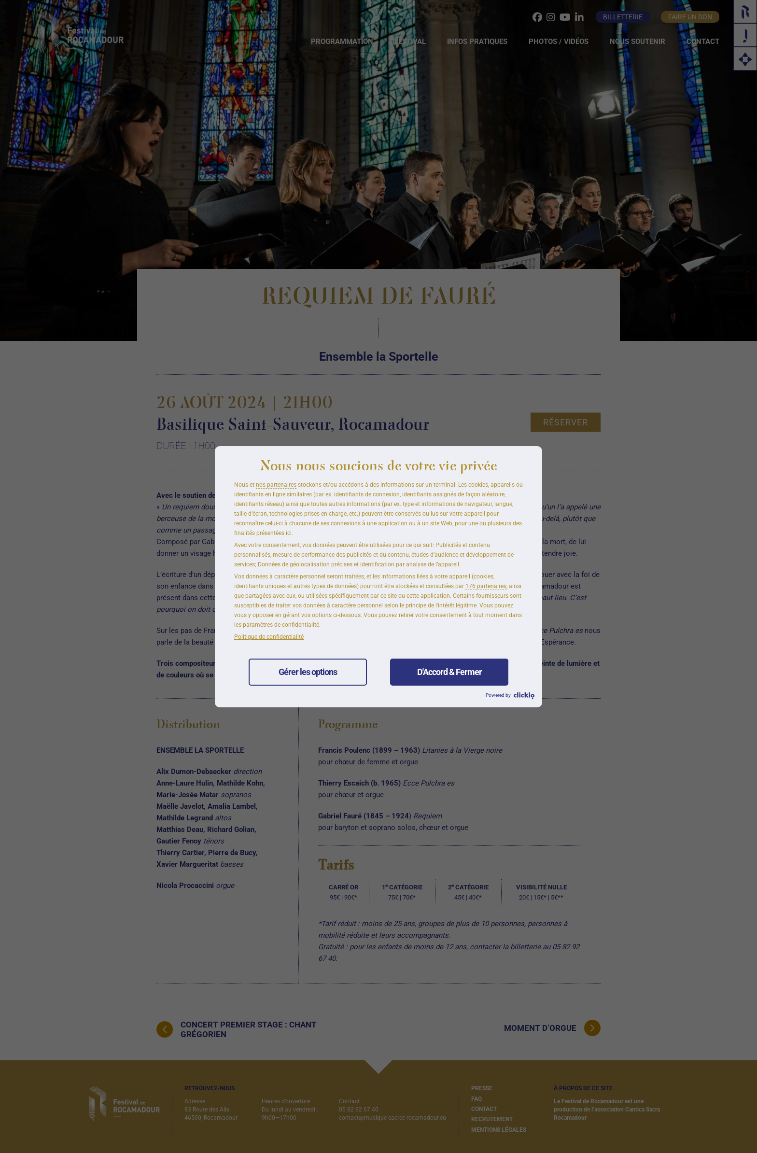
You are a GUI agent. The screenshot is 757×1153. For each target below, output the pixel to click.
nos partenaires (276, 484)
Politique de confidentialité (269, 636)
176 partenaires (485, 586)
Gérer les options (308, 672)
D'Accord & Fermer (449, 672)
